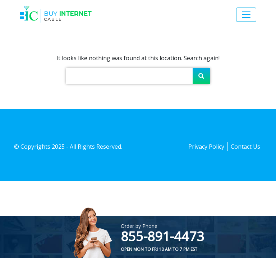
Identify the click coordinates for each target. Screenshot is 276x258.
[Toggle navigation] (246, 15)
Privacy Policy (206, 146)
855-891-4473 (162, 236)
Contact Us (245, 146)
